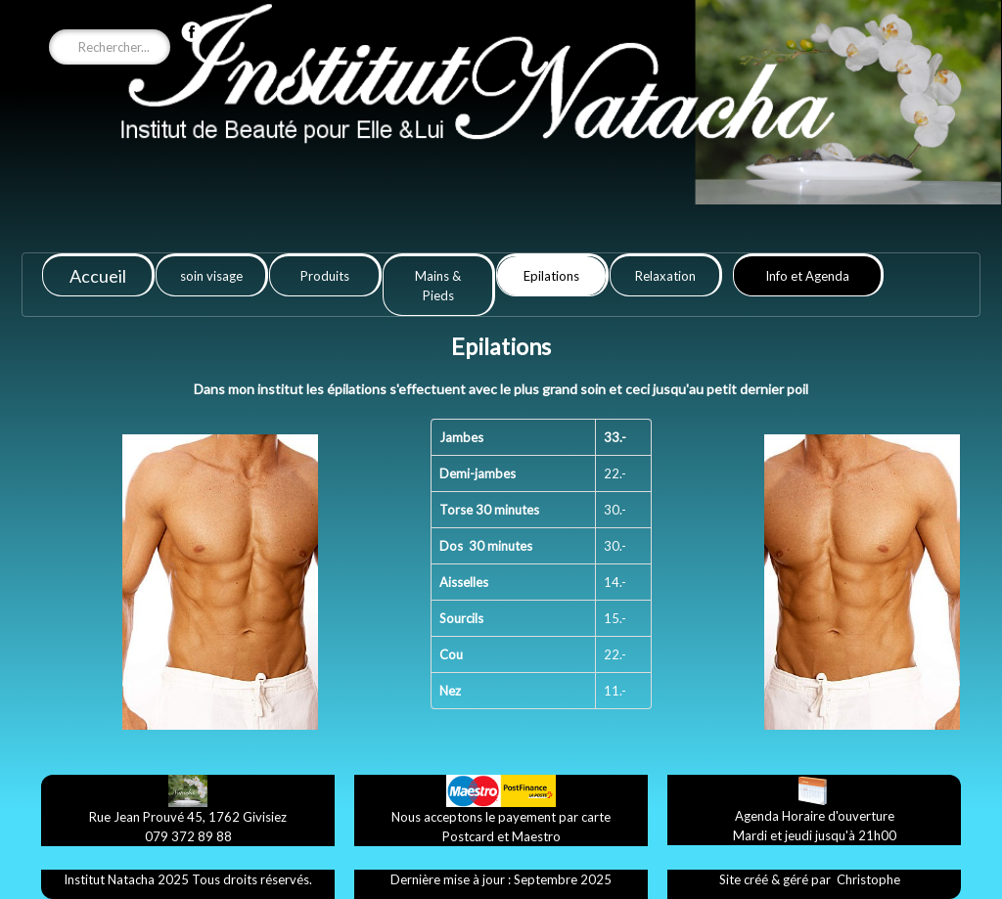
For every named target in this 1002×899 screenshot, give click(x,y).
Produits (324, 276)
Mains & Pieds (438, 285)
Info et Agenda (807, 276)
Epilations (551, 276)
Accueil (97, 276)
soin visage (211, 276)
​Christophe (868, 879)
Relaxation (665, 276)
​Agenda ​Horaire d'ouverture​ (814, 816)
